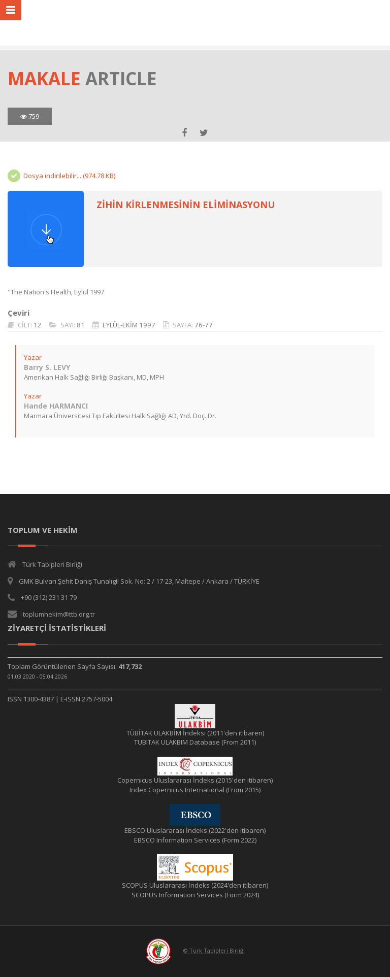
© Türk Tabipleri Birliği (214, 951)
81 (81, 324)
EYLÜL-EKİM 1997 (129, 324)
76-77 (203, 324)
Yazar (33, 357)
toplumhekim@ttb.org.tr (59, 614)
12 (38, 324)
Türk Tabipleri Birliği (52, 564)
